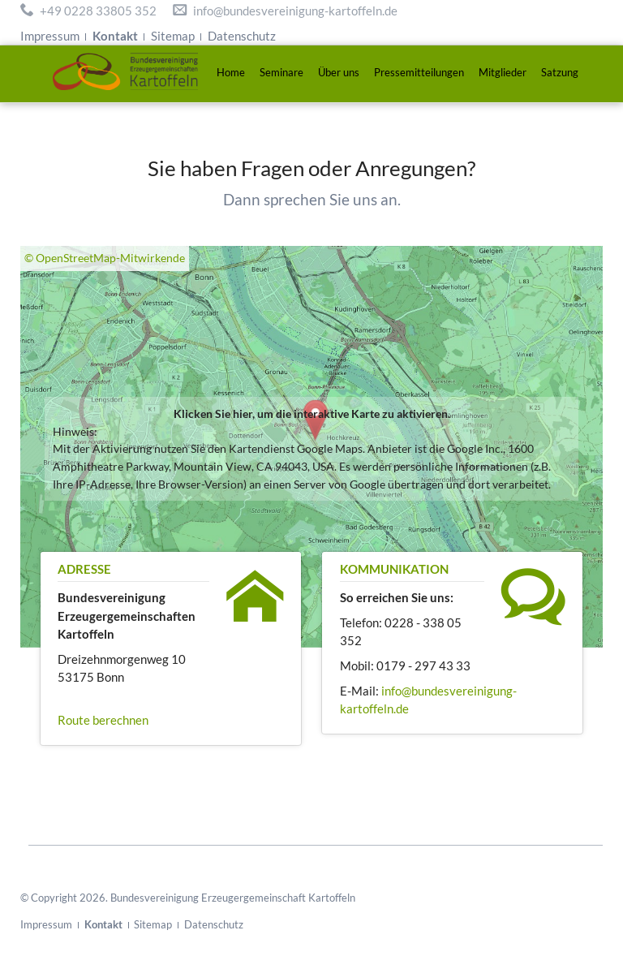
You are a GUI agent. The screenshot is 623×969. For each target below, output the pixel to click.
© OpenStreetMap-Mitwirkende (104, 258)
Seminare (281, 72)
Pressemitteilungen (419, 72)
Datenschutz (242, 35)
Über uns (338, 72)
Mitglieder (502, 72)
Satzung (559, 72)
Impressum (49, 35)
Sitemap (173, 35)
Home (231, 72)
